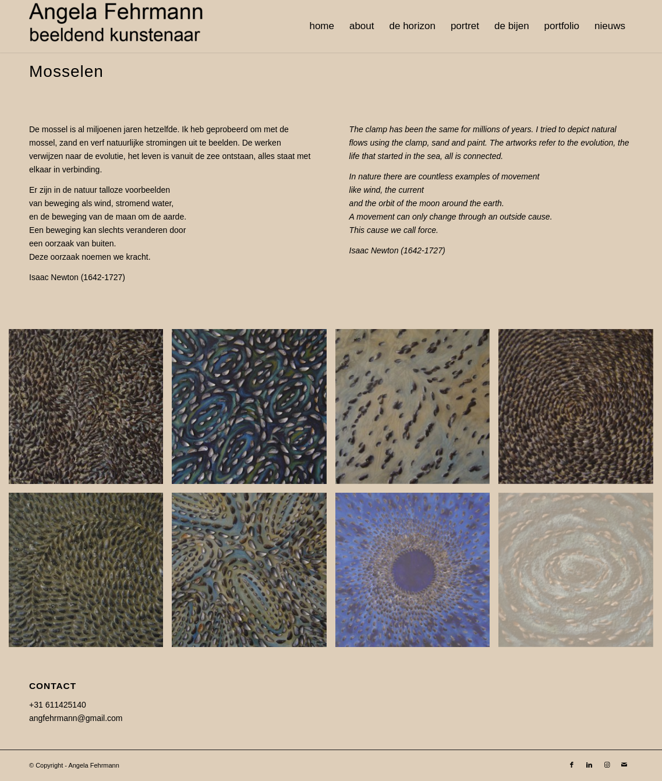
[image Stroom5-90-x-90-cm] (90, 574)
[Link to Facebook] (571, 764)
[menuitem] (322, 26)
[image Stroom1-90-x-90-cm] (579, 410)
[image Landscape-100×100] (416, 410)
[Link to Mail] (624, 764)
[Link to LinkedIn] (589, 764)
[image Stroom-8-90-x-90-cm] (90, 410)
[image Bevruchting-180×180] (416, 574)
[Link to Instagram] (606, 764)
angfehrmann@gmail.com (76, 718)
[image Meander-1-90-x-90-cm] (253, 574)
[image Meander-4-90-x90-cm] (253, 410)
